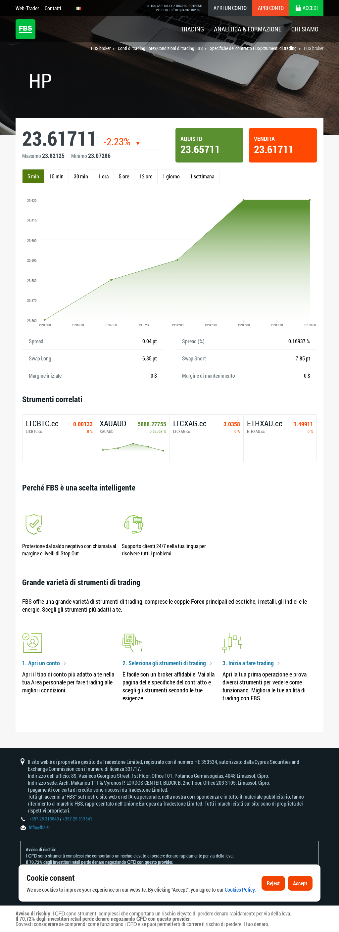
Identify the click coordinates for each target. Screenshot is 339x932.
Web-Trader (27, 8)
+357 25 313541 (77, 819)
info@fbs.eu (40, 827)
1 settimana (202, 176)
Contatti (53, 8)
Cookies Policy (240, 890)
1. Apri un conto (41, 663)
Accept (300, 883)
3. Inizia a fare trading (248, 663)
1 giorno (171, 176)
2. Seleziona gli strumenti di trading (164, 663)
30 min (81, 176)
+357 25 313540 (44, 819)
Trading (192, 29)
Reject (273, 883)
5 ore (124, 176)
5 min (33, 176)
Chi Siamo (304, 29)
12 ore (145, 176)
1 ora (103, 176)
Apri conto (271, 7)
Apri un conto (230, 7)
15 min (56, 176)
